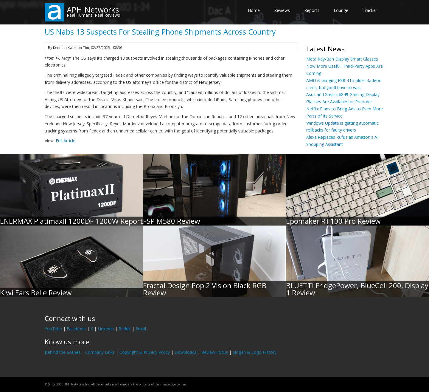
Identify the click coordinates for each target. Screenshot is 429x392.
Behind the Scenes (62, 352)
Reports (311, 10)
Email (141, 328)
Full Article (65, 140)
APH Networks (93, 9)
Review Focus (214, 352)
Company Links (100, 352)
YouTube (53, 328)
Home (254, 10)
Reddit (125, 328)
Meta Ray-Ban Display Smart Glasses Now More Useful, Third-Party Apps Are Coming (344, 66)
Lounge (341, 10)
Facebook (76, 328)
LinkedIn (106, 328)
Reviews (282, 10)
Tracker (370, 10)
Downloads (186, 352)
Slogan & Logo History (254, 352)
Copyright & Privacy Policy (144, 352)
